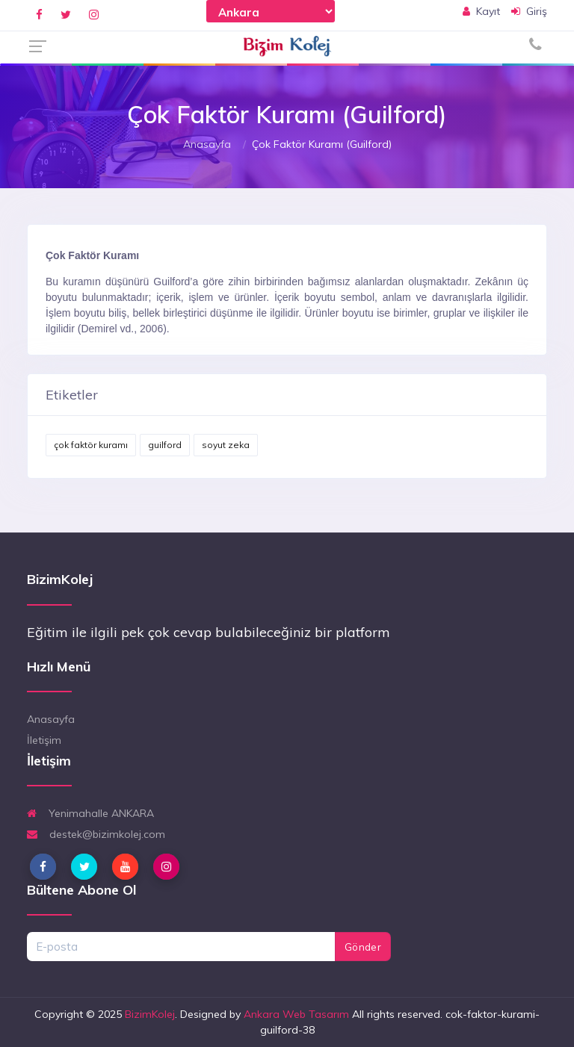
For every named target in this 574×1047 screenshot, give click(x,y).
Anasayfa (207, 144)
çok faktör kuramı (91, 444)
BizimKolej (150, 1014)
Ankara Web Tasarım (296, 1014)
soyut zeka (226, 444)
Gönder (363, 947)
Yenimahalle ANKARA (90, 813)
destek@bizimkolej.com (96, 834)
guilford (165, 444)
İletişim (44, 740)
